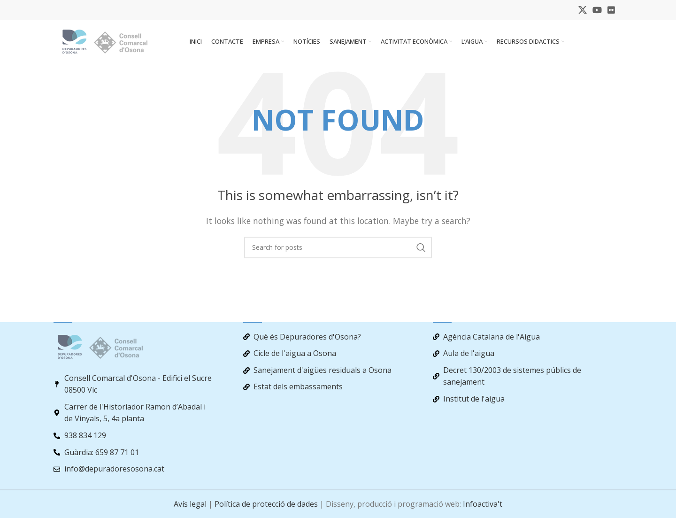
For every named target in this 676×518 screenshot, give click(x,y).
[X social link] (583, 10)
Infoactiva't (482, 504)
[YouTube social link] (597, 10)
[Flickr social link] (611, 10)
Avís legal (190, 504)
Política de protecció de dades (266, 504)
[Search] (338, 252)
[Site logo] (112, 44)
